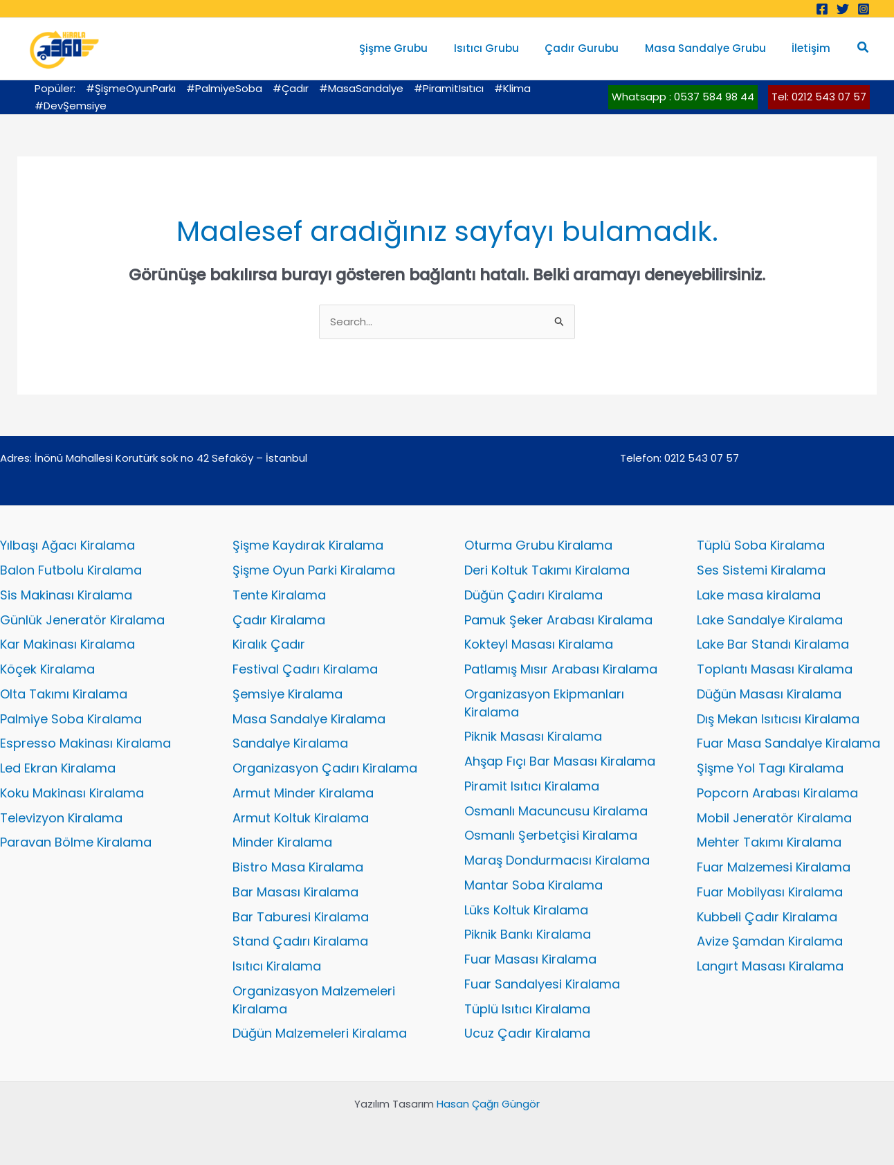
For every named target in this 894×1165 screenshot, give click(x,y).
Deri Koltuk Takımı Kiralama (547, 570)
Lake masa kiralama (759, 595)
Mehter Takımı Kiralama (769, 842)
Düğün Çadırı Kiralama (533, 595)
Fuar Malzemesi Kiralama (773, 867)
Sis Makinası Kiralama (66, 595)
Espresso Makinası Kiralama (85, 743)
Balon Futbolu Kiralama (71, 570)
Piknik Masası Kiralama (533, 736)
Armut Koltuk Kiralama (300, 818)
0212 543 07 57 (701, 458)
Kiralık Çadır (268, 644)
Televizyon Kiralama (61, 818)
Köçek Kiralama (47, 669)
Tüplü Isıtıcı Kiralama (527, 1009)
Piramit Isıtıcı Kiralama (531, 786)
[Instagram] (863, 9)
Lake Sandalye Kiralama (770, 620)
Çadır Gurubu (595, 48)
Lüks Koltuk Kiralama (526, 910)
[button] (863, 48)
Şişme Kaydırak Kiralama (307, 545)
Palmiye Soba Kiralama (71, 719)
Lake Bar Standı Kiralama (773, 644)
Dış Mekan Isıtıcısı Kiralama (778, 719)
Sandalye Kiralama (290, 743)
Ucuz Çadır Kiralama (527, 1033)
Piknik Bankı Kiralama (527, 934)
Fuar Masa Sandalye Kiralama (788, 743)
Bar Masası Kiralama (295, 892)
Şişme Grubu (417, 48)
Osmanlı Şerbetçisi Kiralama (550, 835)
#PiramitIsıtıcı (449, 88)
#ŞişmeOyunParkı (131, 88)
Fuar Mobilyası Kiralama (770, 892)
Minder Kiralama (282, 842)
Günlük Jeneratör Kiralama (82, 620)
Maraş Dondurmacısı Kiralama (557, 860)
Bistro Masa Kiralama (297, 867)
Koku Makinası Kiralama (72, 793)
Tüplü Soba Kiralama (761, 545)
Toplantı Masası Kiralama (774, 669)
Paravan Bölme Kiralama (76, 842)
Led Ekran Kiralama (58, 768)
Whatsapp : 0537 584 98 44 (683, 96)
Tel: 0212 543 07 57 (819, 96)
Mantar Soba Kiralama (533, 885)
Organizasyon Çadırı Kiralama (324, 768)
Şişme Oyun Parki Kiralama (313, 570)
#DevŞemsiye (71, 105)
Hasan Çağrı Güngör (488, 1103)
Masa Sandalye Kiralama (308, 719)
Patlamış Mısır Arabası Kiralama (560, 669)
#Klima (512, 88)
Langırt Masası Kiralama (770, 966)
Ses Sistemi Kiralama (761, 570)
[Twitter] (843, 9)
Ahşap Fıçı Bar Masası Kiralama (559, 761)
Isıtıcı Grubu (504, 48)
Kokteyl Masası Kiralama (538, 644)
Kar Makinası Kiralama (67, 644)
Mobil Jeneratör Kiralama (774, 818)
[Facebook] (822, 9)
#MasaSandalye (361, 88)
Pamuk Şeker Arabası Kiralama (558, 620)
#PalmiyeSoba (224, 88)
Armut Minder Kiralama (303, 793)
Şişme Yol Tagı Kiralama (770, 768)
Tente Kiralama (279, 595)
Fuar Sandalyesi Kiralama (542, 984)
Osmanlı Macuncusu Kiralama (556, 811)
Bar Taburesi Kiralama (300, 916)
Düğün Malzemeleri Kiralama (319, 1033)
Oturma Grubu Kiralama (538, 545)
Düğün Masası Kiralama (769, 694)
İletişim (813, 48)
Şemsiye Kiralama (287, 694)
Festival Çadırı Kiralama (305, 669)
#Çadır (291, 88)
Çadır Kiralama (278, 620)
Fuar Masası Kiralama (530, 959)
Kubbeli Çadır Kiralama (767, 916)
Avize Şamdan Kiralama (770, 941)
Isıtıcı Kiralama (276, 966)
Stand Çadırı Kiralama (300, 941)
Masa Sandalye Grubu (713, 48)
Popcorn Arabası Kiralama (777, 793)
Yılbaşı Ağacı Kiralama (67, 545)
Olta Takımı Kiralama (63, 694)
